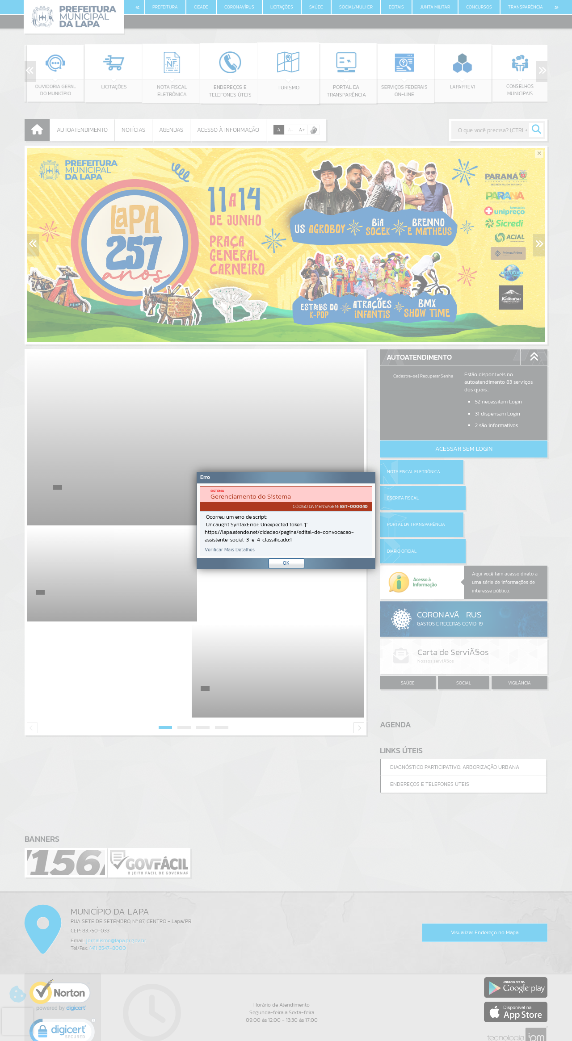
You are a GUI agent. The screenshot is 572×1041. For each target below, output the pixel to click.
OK (286, 563)
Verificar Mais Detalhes (230, 549)
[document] (286, 520)
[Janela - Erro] (286, 520)
